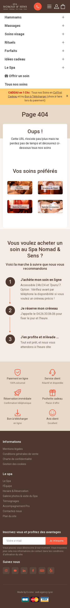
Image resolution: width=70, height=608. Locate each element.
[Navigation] (49, 6)
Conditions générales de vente (20, 453)
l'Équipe (7, 485)
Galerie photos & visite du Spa (20, 496)
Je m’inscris (56, 540)
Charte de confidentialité (17, 458)
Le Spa (7, 480)
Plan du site (9, 516)
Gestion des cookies (14, 464)
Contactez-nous (12, 511)
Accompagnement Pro (16, 506)
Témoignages (11, 501)
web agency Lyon (44, 592)
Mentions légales (13, 448)
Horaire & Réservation (15, 491)
